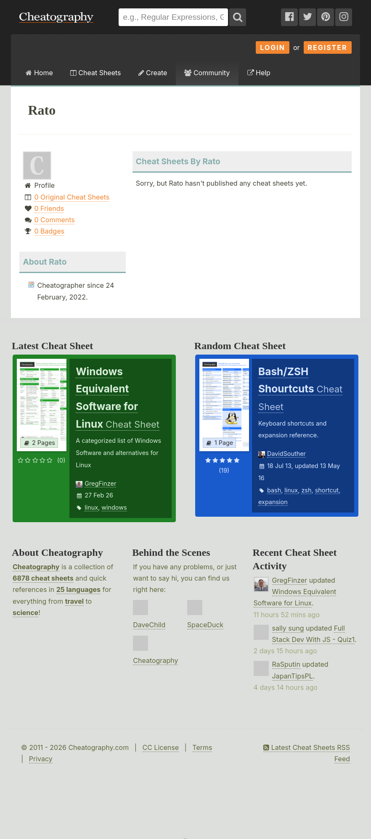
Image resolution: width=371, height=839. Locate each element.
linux (91, 507)
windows (114, 507)
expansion (273, 501)
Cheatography (36, 567)
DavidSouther (286, 453)
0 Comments (54, 220)
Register (327, 47)
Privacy (41, 759)
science (25, 612)
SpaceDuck (205, 625)
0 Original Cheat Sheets (72, 197)
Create (152, 72)
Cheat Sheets (95, 72)
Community (207, 72)
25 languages (78, 589)
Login (272, 47)
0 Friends (49, 208)
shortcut (327, 490)
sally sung (288, 628)
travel (74, 601)
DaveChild (149, 625)
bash (274, 490)
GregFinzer (100, 483)
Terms (202, 747)
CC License (160, 747)
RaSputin (286, 664)
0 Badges (49, 231)
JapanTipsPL (292, 676)
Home (39, 72)
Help (258, 72)
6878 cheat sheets (43, 578)
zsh (306, 490)
